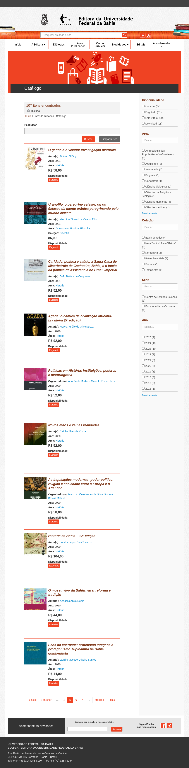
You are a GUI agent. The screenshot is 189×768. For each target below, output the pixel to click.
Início (18, 44)
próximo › (100, 699)
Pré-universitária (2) (156, 258)
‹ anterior (46, 699)
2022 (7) (150, 354)
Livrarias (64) (153, 106)
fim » (113, 699)
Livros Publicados (79, 45)
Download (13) (153, 123)
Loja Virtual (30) (154, 117)
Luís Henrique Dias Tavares (76, 542)
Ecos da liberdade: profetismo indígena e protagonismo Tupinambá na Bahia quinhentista (80, 649)
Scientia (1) (152, 264)
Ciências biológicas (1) (158, 186)
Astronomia (62, 228)
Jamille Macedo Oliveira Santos (78, 659)
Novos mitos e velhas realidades (73, 425)
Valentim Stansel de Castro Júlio (78, 219)
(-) (28, 110)
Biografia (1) (152, 175)
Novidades (120, 44)
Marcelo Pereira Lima (103, 381)
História (60, 165)
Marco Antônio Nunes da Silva (85, 494)
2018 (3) (150, 377)
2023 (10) (151, 348)
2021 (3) (150, 360)
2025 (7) (150, 337)
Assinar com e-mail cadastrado (117, 729)
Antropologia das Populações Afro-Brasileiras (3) (158, 154)
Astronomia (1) (153, 169)
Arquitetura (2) (153, 163)
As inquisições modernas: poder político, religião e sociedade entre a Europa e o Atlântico (80, 484)
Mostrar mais (149, 213)
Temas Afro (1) (153, 269)
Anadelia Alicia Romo (72, 600)
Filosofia (85, 228)
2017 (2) (150, 383)
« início (32, 699)
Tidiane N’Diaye (69, 156)
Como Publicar (100, 45)
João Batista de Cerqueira (75, 276)
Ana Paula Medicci (79, 381)
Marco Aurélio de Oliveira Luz (77, 326)
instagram (148, 35)
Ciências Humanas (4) (158, 201)
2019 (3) (150, 371)
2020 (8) (150, 365)
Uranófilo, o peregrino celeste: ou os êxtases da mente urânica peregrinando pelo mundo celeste (83, 209)
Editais (141, 44)
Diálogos (59, 44)
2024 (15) (151, 343)
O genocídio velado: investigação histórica (82, 150)
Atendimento (161, 44)
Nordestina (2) (153, 252)
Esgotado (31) (153, 112)
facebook (142, 35)
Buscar (88, 139)
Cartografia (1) (153, 180)
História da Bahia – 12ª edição (71, 536)
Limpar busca (109, 139)
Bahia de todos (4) (155, 237)
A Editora (38, 44)
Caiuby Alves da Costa (73, 431)
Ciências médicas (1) (157, 207)
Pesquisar (30, 124)
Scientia (64, 233)
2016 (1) (150, 388)
